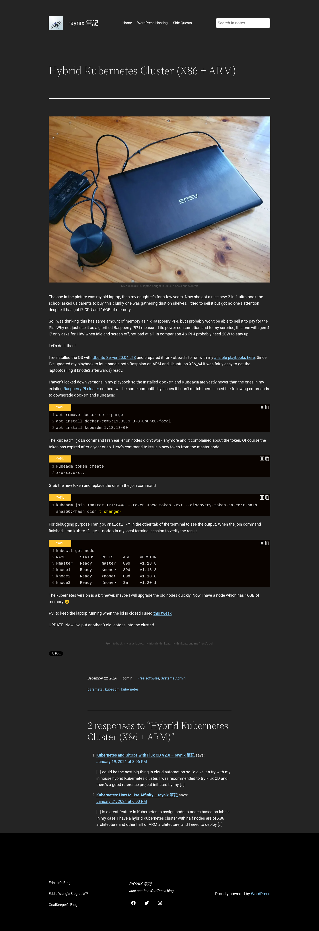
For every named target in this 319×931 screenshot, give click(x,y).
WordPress (260, 893)
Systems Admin (173, 678)
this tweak (163, 613)
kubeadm (112, 689)
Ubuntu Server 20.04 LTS (114, 357)
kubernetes (130, 689)
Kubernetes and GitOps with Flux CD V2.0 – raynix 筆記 (145, 755)
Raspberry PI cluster (81, 388)
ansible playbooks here (234, 357)
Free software (148, 678)
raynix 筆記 (83, 23)
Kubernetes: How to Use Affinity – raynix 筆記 (137, 795)
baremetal (95, 689)
